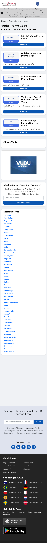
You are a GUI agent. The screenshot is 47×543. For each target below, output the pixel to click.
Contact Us (7, 469)
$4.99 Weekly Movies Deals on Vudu (29, 123)
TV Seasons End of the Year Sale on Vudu (31, 99)
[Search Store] (37, 4)
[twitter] (13, 447)
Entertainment (15, 21)
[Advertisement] (23, 381)
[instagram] (34, 447)
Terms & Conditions (10, 466)
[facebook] (18, 447)
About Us (27, 466)
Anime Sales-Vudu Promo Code (31, 77)
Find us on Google (10, 472)
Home (3, 21)
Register (38, 421)
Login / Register (9, 463)
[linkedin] (23, 447)
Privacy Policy (28, 463)
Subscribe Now (23, 203)
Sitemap (27, 469)
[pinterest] (29, 447)
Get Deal (23, 44)
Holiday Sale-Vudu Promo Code (31, 54)
